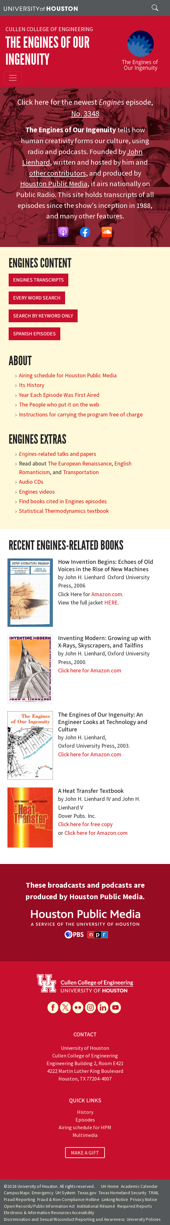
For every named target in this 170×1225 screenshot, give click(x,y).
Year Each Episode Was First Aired (59, 395)
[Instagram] (90, 1007)
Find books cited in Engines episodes (63, 501)
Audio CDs (31, 481)
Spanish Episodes (34, 333)
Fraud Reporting (19, 1199)
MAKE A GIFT (85, 1152)
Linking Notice (115, 1199)
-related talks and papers (57, 453)
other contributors (57, 173)
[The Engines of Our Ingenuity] (142, 48)
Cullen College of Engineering (49, 29)
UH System (65, 1193)
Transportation (81, 472)
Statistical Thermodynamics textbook (64, 510)
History (85, 1112)
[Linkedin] (103, 1007)
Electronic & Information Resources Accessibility (49, 1212)
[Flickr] (77, 1007)
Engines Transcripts (38, 280)
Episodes (85, 1119)
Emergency (42, 1193)
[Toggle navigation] (13, 77)
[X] (65, 1007)
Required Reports (134, 1206)
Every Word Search (37, 297)
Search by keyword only (43, 315)
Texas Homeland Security (122, 1193)
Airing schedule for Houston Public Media (68, 375)
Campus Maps (17, 1193)
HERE (111, 602)
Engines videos (37, 491)
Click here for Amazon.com (89, 670)
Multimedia (85, 1135)
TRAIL (154, 1193)
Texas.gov (87, 1193)
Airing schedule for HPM (85, 1127)
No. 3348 (85, 114)
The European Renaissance (80, 463)
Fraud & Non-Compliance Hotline (68, 1199)
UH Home (110, 1186)
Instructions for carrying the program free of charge (81, 414)
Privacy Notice (143, 1199)
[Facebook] (52, 1007)
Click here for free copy (85, 824)
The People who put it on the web (59, 404)
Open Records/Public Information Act (39, 1206)
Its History (31, 385)
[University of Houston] (41, 8)
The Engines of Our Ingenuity (47, 51)
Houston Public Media (54, 183)
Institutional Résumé (96, 1206)
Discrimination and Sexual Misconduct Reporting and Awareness (64, 1219)
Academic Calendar (139, 1186)
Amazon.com (106, 594)
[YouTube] (115, 1007)
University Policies (144, 1219)
